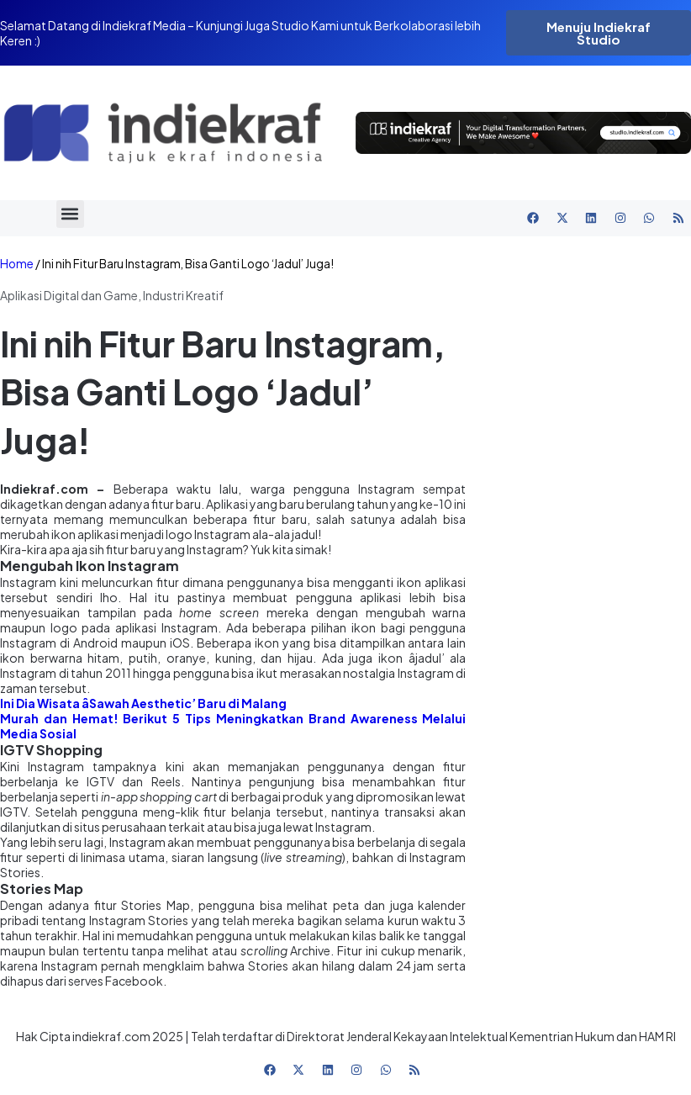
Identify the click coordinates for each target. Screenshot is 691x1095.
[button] (70, 214)
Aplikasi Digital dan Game (69, 295)
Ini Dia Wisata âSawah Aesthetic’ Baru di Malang (143, 703)
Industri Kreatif (183, 295)
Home (17, 264)
